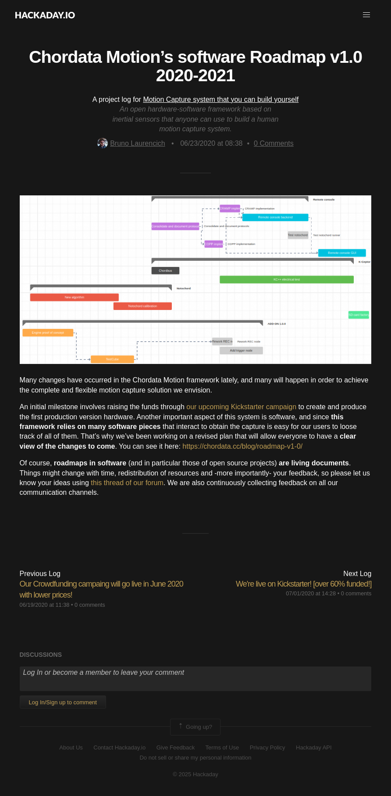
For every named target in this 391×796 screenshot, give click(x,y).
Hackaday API (314, 747)
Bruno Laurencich (131, 143)
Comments (274, 143)
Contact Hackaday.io (119, 747)
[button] (366, 15)
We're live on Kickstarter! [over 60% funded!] (303, 584)
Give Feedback (175, 747)
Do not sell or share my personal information (195, 757)
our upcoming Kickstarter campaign (241, 407)
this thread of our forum (127, 482)
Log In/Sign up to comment (63, 702)
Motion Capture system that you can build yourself (221, 99)
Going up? (194, 727)
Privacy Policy (267, 747)
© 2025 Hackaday (195, 774)
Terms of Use (222, 747)
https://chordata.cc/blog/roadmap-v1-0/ (242, 446)
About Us (70, 747)
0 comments (90, 605)
